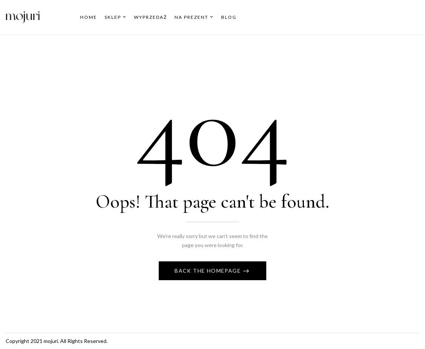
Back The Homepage (208, 270)
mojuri (51, 341)
